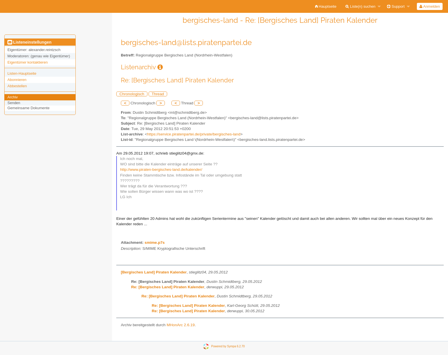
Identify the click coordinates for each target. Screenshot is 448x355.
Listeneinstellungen (29, 42)
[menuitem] (326, 6)
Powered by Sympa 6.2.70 (228, 346)
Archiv (12, 97)
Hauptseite (326, 6)
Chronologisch (131, 94)
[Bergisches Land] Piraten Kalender (154, 272)
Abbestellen (17, 86)
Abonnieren (17, 80)
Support (396, 6)
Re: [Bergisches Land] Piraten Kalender (167, 287)
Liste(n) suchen (360, 6)
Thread (158, 94)
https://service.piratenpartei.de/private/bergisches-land (193, 134)
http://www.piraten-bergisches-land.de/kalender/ (161, 169)
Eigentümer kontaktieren (27, 62)
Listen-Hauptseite (21, 73)
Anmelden (429, 6)
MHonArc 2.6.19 (181, 325)
